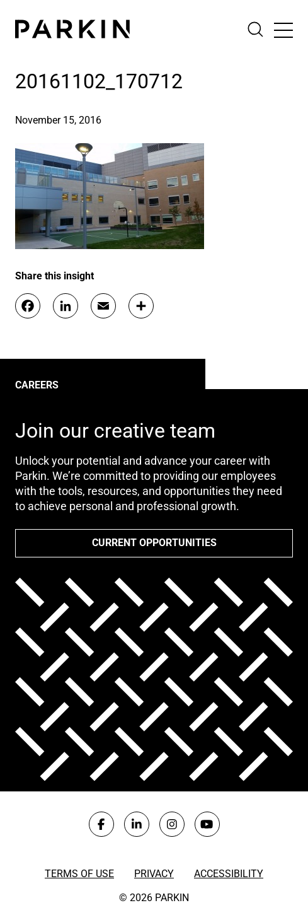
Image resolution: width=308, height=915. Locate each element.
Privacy (154, 874)
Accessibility (228, 874)
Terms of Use (79, 874)
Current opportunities (154, 543)
